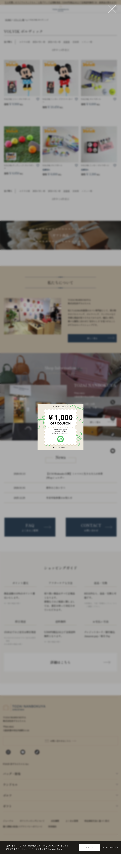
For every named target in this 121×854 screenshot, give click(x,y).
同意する (89, 847)
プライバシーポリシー (109, 847)
